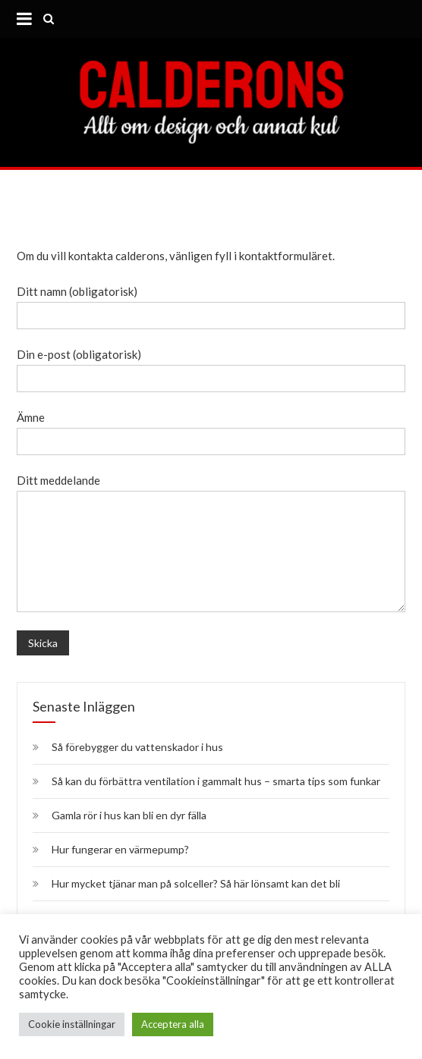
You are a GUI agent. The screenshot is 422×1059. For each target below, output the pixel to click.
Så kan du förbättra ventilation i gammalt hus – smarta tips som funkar (216, 781)
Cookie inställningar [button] (71, 1024)
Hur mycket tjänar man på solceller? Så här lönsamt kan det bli (196, 883)
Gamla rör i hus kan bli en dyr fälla (130, 815)
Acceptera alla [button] (172, 1024)
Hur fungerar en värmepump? (120, 849)
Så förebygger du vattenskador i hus (137, 746)
